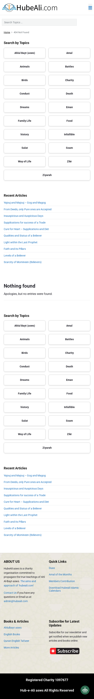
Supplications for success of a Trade (25, 222)
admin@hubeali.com (16, 601)
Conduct (25, 93)
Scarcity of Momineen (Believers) (23, 262)
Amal (69, 52)
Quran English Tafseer (16, 640)
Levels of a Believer (15, 255)
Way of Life (24, 161)
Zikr (69, 161)
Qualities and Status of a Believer (23, 235)
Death (69, 93)
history (25, 134)
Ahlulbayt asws (13, 627)
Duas (52, 567)
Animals (25, 66)
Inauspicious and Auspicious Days (24, 215)
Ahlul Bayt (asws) (24, 52)
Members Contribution (62, 581)
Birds (25, 80)
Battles (69, 66)
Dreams (24, 107)
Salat (25, 147)
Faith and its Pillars (15, 248)
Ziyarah (47, 175)
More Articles (11, 647)
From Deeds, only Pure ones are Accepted (27, 209)
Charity (69, 80)
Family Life (24, 120)
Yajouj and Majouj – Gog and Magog (25, 202)
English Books (12, 634)
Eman (69, 107)
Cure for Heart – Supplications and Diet (26, 229)
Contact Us (10, 592)
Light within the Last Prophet (20, 242)
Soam (69, 147)
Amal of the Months (60, 574)
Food (69, 120)
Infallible (69, 134)
